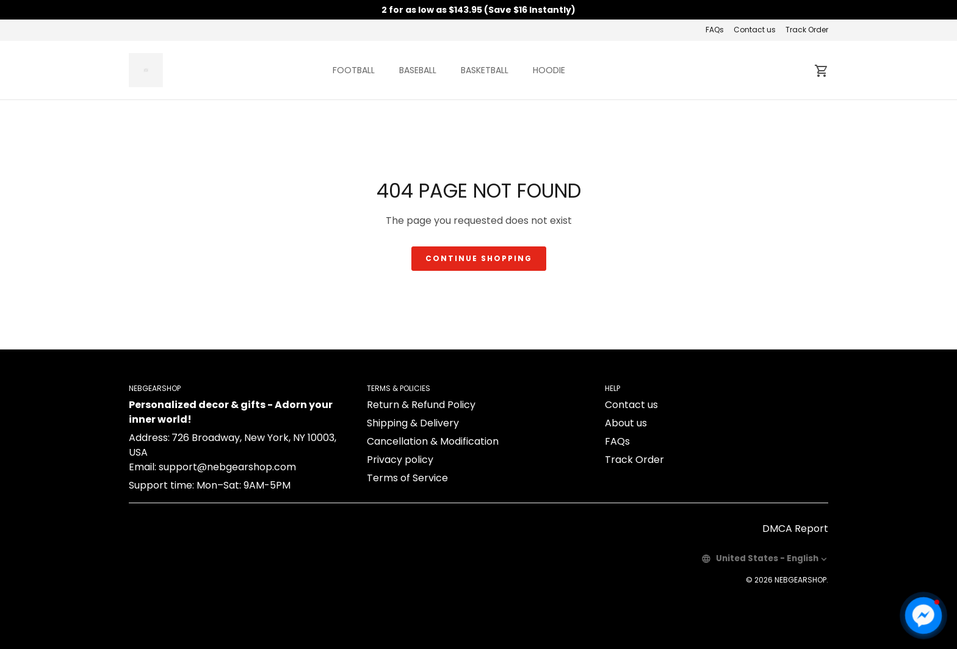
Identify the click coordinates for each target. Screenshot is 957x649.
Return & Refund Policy (421, 405)
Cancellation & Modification (433, 441)
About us (626, 423)
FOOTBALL (354, 70)
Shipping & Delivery (413, 423)
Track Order (806, 29)
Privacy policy (400, 460)
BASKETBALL (484, 70)
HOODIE (549, 70)
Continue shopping (478, 258)
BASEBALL (417, 70)
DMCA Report (795, 529)
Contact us (755, 29)
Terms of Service (407, 478)
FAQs (715, 29)
